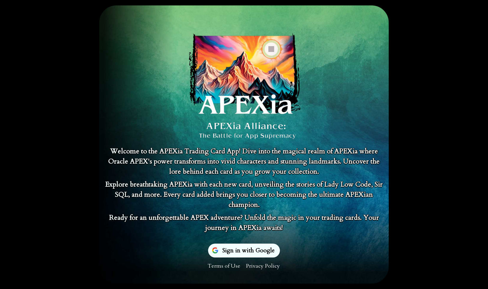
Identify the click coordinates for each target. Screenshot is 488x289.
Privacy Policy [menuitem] (263, 266)
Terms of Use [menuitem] (224, 266)
